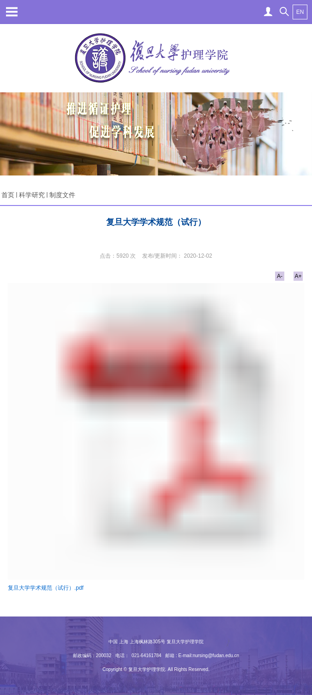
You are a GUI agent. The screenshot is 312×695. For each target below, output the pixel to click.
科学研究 (32, 195)
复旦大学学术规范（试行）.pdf (46, 588)
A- (279, 276)
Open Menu (11, 11)
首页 (7, 195)
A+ (297, 276)
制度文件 (62, 195)
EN (300, 12)
